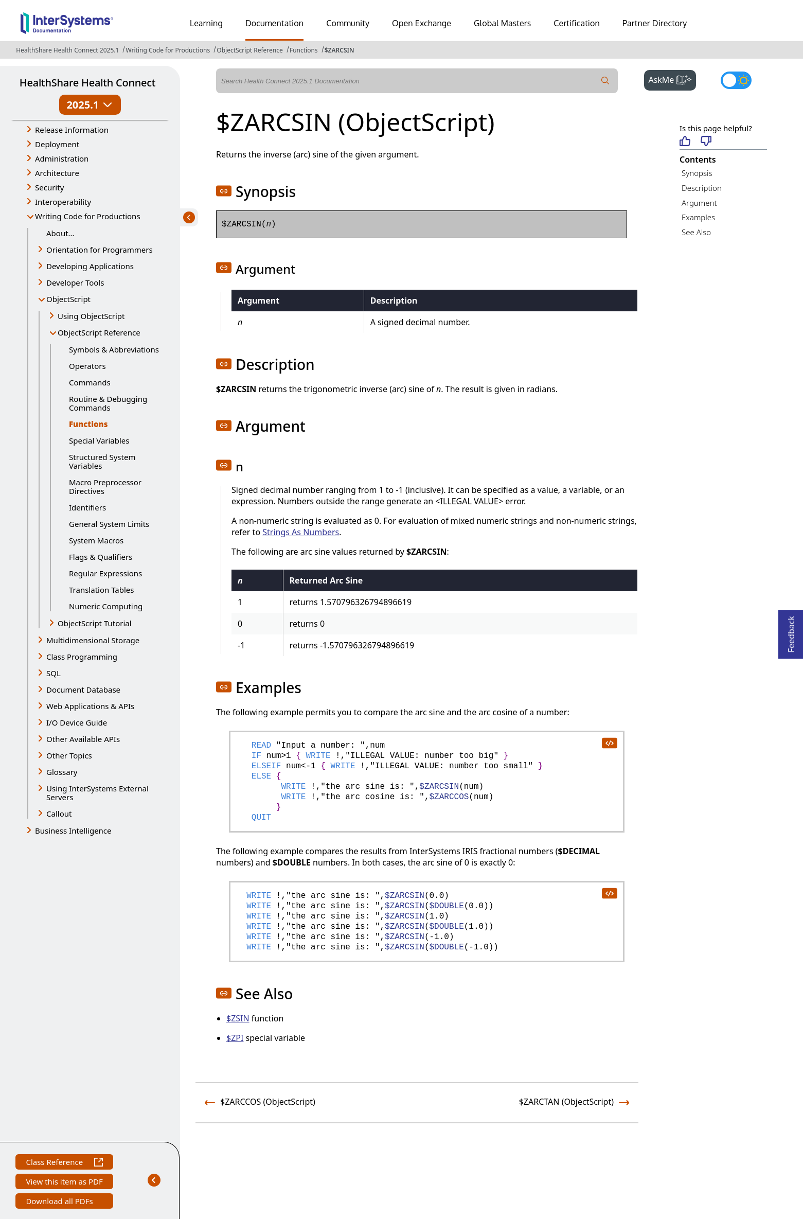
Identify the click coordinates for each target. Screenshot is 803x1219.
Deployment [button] (57, 144)
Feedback (791, 631)
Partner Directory (654, 23)
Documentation (274, 23)
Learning (206, 23)
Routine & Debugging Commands (108, 403)
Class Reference (64, 1163)
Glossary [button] (62, 772)
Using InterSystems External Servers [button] (97, 792)
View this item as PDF (64, 1182)
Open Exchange (421, 23)
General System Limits (109, 524)
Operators (87, 366)
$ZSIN (237, 1018)
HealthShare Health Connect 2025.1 (67, 50)
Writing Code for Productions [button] (87, 216)
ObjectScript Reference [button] (99, 332)
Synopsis (697, 173)
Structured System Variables (102, 461)
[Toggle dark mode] (736, 80)
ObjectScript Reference (250, 50)
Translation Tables (101, 590)
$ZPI (234, 1038)
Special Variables (99, 440)
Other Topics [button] (69, 755)
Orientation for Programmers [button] (99, 249)
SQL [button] (53, 673)
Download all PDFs (60, 1202)
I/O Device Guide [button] (76, 722)
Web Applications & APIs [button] (90, 706)
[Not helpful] (706, 142)
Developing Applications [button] (90, 266)
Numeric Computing (105, 606)
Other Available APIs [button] (83, 739)
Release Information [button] (72, 130)
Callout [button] (59, 813)
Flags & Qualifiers (100, 557)
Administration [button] (61, 158)
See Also (696, 232)
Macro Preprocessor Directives (105, 486)
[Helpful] (685, 142)
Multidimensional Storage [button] (92, 640)
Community (347, 23)
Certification (577, 23)
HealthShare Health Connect (87, 83)
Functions (304, 50)
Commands (90, 382)
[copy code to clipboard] (609, 742)
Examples (698, 217)
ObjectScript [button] (68, 299)
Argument (699, 203)
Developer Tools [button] (75, 282)
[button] (223, 191)
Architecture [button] (57, 173)
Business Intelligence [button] (73, 830)
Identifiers (87, 507)
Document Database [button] (83, 689)
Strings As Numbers (300, 532)
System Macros (96, 540)
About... (60, 233)
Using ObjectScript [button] (91, 316)
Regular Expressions (105, 573)
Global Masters (502, 23)
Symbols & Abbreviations (114, 349)
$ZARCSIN (339, 50)
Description (702, 188)
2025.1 (89, 105)
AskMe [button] (672, 78)
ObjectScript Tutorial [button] (95, 623)
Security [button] (49, 187)
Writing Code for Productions (168, 50)
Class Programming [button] (81, 656)
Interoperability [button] (63, 202)
